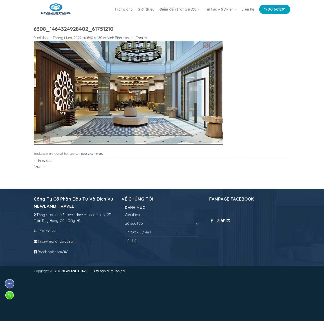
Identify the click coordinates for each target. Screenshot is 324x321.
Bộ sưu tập (134, 223)
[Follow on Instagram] (217, 221)
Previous (43, 160)
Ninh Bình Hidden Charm (127, 38)
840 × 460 (94, 38)
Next (40, 166)
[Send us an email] (228, 221)
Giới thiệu (145, 9)
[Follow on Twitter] (223, 221)
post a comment (92, 153)
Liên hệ (248, 9)
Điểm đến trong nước (180, 9)
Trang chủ (124, 9)
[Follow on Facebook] (212, 221)
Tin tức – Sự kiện (221, 9)
